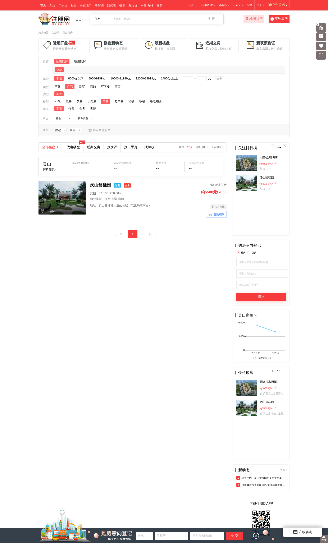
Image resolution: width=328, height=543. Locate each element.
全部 (59, 70)
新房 (52, 5)
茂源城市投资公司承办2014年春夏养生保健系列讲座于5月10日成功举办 (261, 485)
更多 (159, 5)
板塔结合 (156, 101)
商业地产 (86, 5)
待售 (71, 108)
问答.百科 (147, 5)
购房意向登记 (249, 245)
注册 (259, 5)
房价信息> (49, 169)
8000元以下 (75, 78)
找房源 (112, 147)
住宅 (70, 86)
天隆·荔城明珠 (268, 157)
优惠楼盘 (75, 146)
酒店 (117, 86)
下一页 (147, 234)
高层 (105, 101)
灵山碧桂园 (266, 177)
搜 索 (211, 18)
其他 (93, 193)
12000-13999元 (146, 78)
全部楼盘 (51, 147)
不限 (59, 78)
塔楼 (131, 101)
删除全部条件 (101, 130)
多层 (79, 101)
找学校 (149, 147)
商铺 (93, 86)
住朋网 (55, 32)
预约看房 (279, 19)
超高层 (119, 101)
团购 (253, 252)
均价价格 (201, 147)
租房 (74, 5)
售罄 (93, 108)
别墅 (82, 86)
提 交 (234, 535)
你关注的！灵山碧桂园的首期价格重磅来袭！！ (261, 478)
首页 (43, 5)
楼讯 (122, 5)
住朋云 (192, 5)
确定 (219, 78)
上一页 (118, 234)
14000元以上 (169, 78)
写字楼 (105, 86)
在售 (82, 108)
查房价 (132, 5)
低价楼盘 (245, 372)
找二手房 (130, 147)
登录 (249, 5)
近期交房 (93, 147)
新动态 (262, 470)
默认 (189, 147)
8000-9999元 (96, 78)
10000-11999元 (120, 78)
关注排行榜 (247, 148)
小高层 (91, 101)
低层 (69, 101)
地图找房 (254, 19)
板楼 (142, 101)
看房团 (99, 5)
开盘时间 (216, 147)
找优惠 (111, 5)
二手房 (63, 5)
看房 (243, 252)
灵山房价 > (247, 315)
